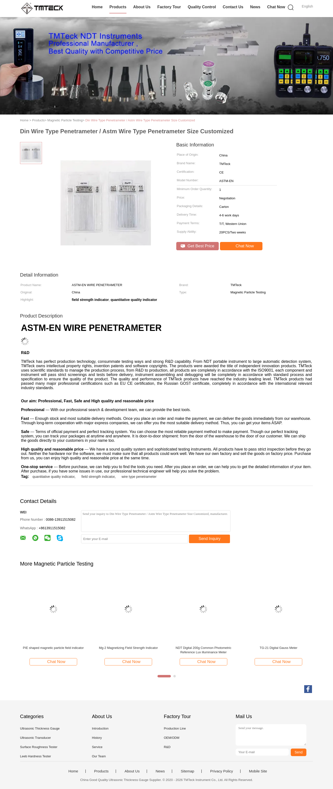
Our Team (99, 756)
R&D (167, 747)
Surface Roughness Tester (38, 747)
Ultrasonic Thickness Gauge (40, 728)
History (97, 738)
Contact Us (233, 7)
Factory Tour (169, 7)
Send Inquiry (210, 539)
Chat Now (276, 7)
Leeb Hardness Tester (35, 756)
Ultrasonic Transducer (35, 738)
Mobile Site (258, 771)
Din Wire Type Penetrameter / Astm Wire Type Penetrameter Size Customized (140, 120)
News (255, 7)
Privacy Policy (221, 771)
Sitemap (187, 771)
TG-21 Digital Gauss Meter (279, 648)
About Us (141, 7)
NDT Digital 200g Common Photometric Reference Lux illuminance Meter (203, 650)
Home (97, 7)
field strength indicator (97, 477)
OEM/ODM (171, 738)
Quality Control (202, 7)
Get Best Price (197, 246)
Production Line (175, 728)
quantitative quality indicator (53, 477)
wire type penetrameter (139, 477)
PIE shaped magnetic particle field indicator (53, 648)
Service (97, 747)
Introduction (100, 728)
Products (117, 7)
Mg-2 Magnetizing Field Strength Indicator (128, 648)
